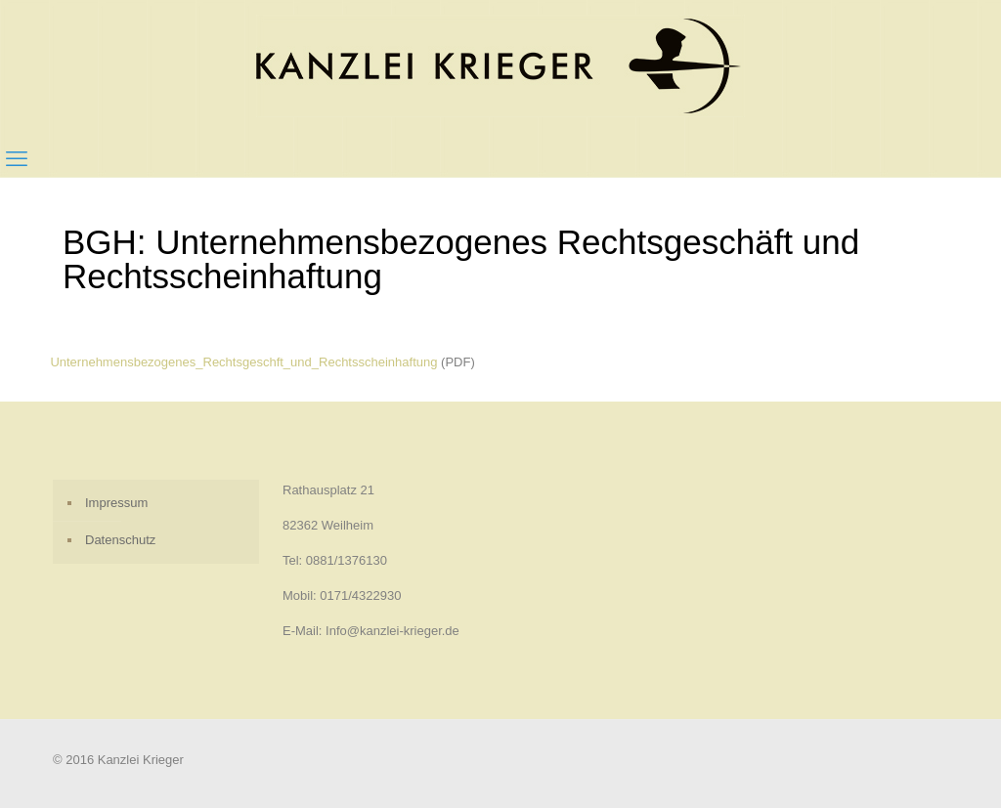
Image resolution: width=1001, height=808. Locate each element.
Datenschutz (120, 539)
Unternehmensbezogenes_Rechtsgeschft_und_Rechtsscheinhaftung (243, 362)
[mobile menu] (16, 159)
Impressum (116, 502)
